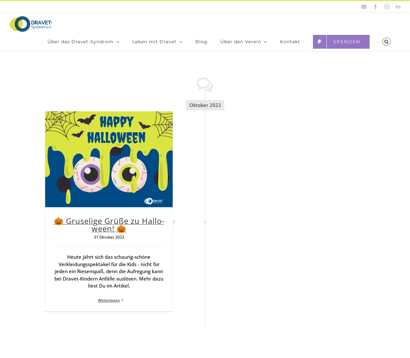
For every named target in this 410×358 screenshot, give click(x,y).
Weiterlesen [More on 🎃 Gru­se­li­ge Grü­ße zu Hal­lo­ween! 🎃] (109, 306)
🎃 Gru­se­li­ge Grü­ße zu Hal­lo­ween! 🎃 (109, 231)
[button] (386, 41)
